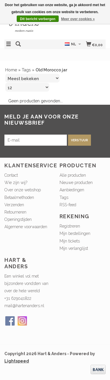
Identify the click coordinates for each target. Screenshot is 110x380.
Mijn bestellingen (75, 233)
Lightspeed (16, 361)
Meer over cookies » (78, 19)
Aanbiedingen (72, 190)
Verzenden (14, 204)
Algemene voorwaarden (25, 226)
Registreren (70, 226)
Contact (11, 175)
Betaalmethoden (19, 197)
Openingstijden (18, 219)
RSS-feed (68, 204)
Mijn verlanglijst (74, 248)
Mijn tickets (70, 241)
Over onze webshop (22, 190)
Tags (26, 70)
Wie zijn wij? (15, 182)
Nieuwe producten (76, 182)
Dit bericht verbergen (37, 19)
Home (11, 70)
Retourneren (15, 212)
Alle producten (73, 175)
